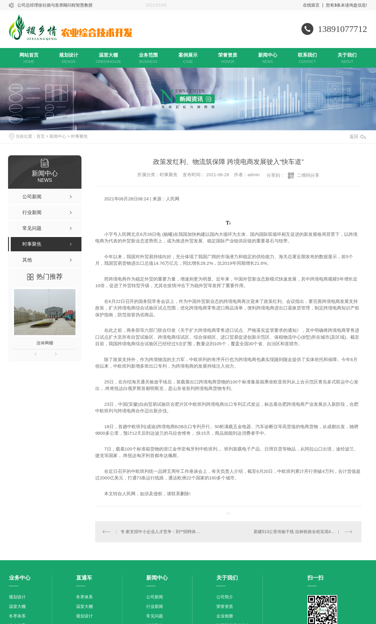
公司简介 (224, 596)
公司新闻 (154, 596)
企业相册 (224, 616)
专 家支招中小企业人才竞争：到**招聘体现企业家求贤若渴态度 (162, 531)
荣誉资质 (224, 606)
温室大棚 (17, 606)
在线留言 (311, 5)
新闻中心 (58, 136)
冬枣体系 (17, 616)
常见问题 (154, 616)
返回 (357, 136)
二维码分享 (308, 175)
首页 (40, 136)
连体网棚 (44, 342)
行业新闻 (154, 606)
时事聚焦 (79, 136)
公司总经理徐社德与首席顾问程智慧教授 (55, 5)
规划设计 (17, 596)
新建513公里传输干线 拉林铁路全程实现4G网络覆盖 (302, 531)
